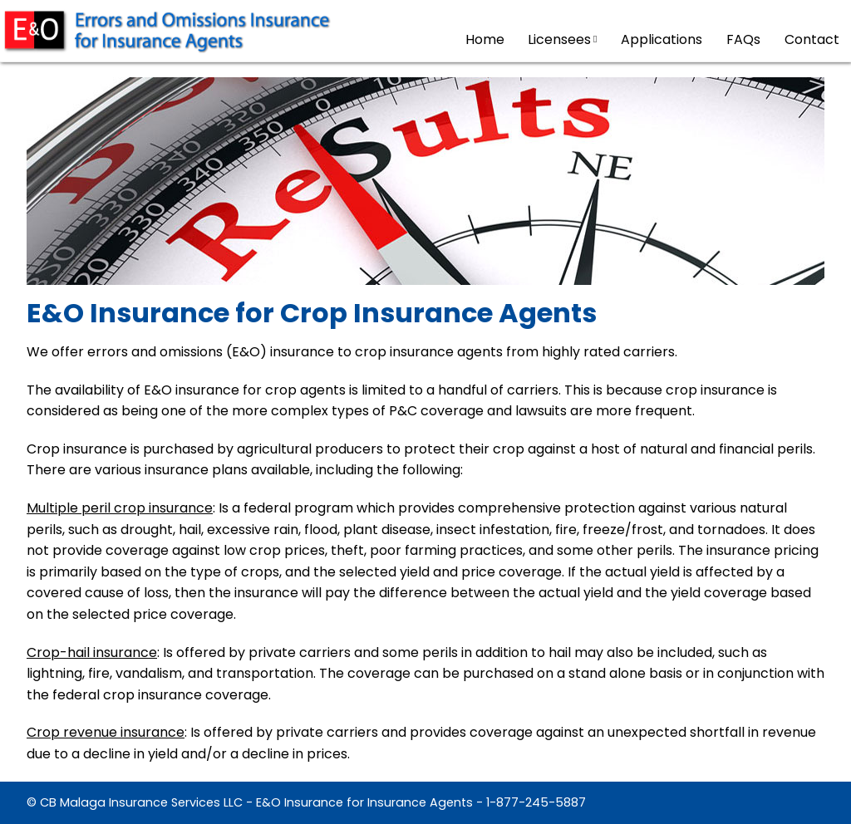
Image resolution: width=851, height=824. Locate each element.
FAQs (743, 39)
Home (484, 39)
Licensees (562, 39)
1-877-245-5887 (536, 802)
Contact (812, 39)
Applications (661, 39)
